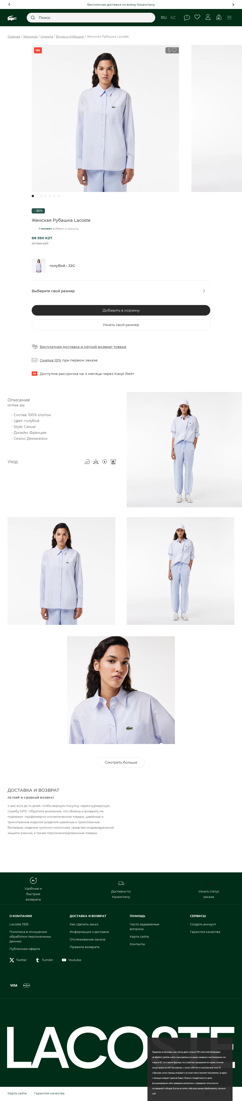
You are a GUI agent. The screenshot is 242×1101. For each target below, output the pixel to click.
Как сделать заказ (84, 925)
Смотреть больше (121, 763)
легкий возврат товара (105, 346)
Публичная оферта (24, 950)
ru (164, 17)
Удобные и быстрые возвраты (33, 890)
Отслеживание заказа (87, 940)
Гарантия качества (205, 933)
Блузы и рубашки (70, 36)
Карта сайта (139, 938)
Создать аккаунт (203, 925)
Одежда (46, 36)
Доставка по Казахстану (121, 890)
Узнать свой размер (121, 324)
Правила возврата (84, 948)
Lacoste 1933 (18, 925)
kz (172, 17)
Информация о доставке (89, 933)
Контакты (137, 945)
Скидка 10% (50, 360)
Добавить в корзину (121, 310)
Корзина (219, 17)
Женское (30, 36)
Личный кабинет (208, 17)
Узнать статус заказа (208, 890)
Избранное (197, 17)
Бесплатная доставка (60, 346)
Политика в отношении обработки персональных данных (30, 937)
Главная (14, 36)
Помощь (186, 17)
